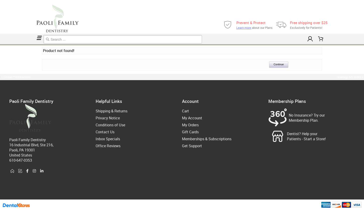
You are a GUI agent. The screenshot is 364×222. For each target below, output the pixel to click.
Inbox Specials (108, 138)
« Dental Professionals (16, 77)
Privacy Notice (108, 118)
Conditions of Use (110, 124)
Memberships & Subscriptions (206, 138)
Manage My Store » (351, 77)
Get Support (192, 145)
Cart (185, 111)
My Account (192, 118)
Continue (278, 64)
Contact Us (105, 131)
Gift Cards (190, 131)
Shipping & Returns (111, 111)
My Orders (190, 124)
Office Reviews (108, 145)
